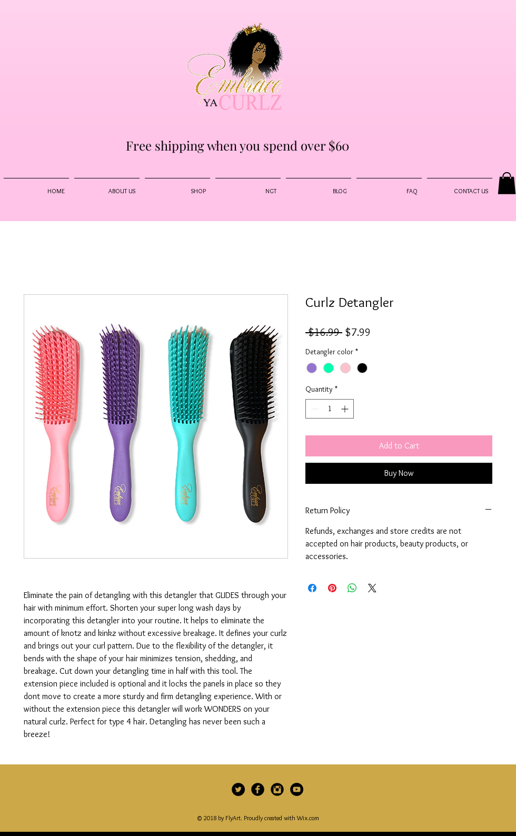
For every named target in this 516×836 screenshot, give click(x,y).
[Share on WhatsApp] (352, 588)
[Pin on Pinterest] (332, 588)
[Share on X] (372, 588)
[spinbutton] (329, 409)
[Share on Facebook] (312, 588)
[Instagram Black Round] (277, 789)
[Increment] (345, 409)
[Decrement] (313, 409)
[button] (507, 183)
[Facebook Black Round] (257, 789)
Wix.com (308, 818)
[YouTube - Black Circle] (296, 789)
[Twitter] (238, 789)
